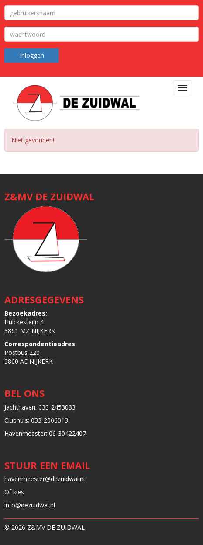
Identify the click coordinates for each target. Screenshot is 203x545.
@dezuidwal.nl (44, 479)
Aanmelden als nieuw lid (101, 55)
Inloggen (32, 55)
